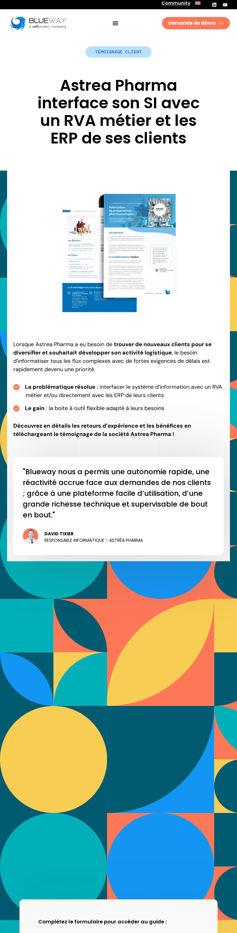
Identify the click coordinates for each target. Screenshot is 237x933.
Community (175, 3)
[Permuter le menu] (115, 23)
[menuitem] (198, 3)
